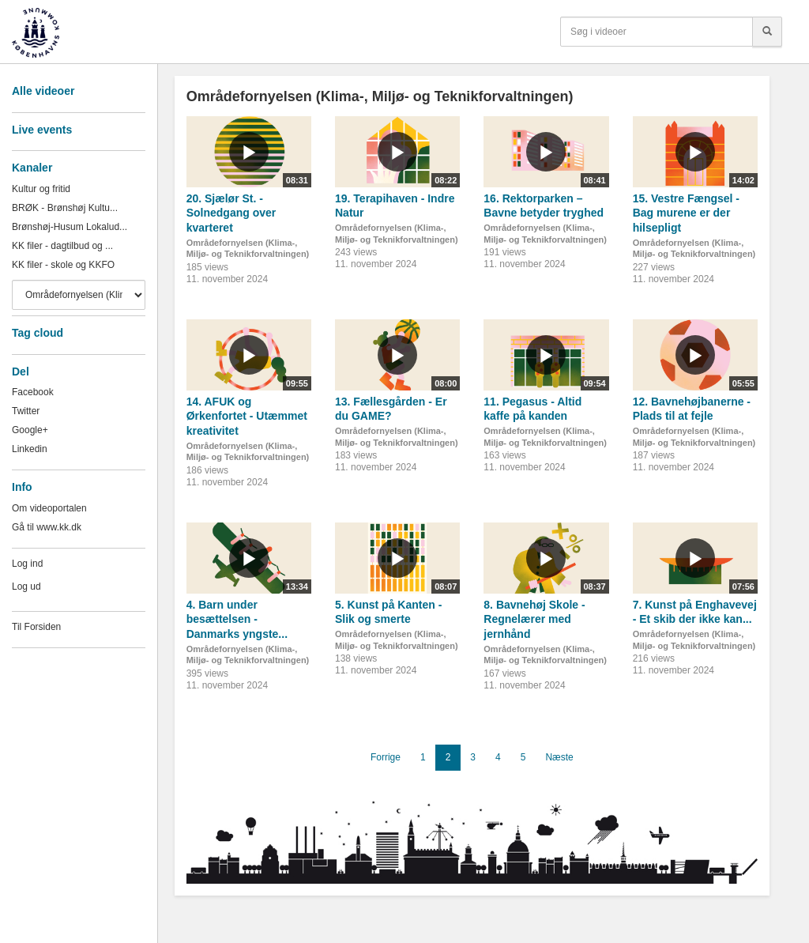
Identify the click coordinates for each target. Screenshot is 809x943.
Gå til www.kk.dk (46, 527)
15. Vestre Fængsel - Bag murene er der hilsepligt (686, 213)
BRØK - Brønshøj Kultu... (65, 207)
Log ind (27, 563)
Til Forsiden (36, 626)
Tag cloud (37, 332)
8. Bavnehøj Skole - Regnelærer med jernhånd (534, 619)
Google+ (30, 430)
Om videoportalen (49, 508)
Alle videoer (43, 91)
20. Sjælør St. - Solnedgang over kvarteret (231, 213)
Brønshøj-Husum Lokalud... (69, 226)
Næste (559, 757)
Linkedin (29, 449)
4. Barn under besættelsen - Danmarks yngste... (237, 619)
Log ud (26, 586)
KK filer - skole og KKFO (63, 264)
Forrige (386, 757)
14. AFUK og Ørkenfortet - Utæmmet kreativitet (246, 416)
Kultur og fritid (41, 188)
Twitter (26, 411)
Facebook (33, 392)
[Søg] (767, 32)
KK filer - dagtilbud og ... (62, 245)
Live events (42, 129)
